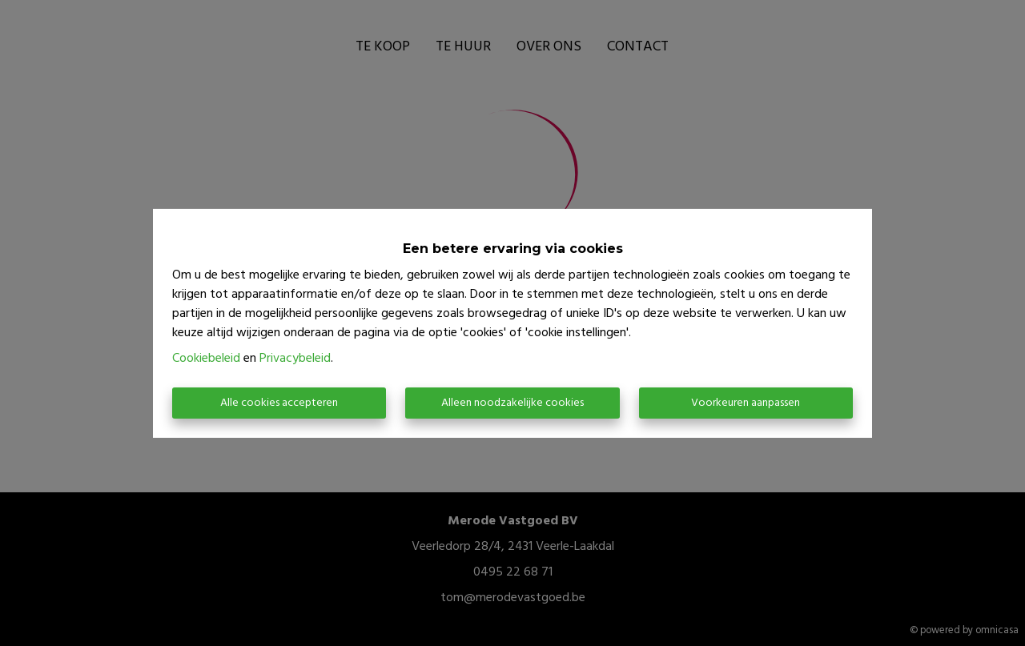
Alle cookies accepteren (279, 403)
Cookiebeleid (206, 358)
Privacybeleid (295, 358)
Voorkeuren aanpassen (745, 403)
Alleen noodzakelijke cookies (512, 403)
